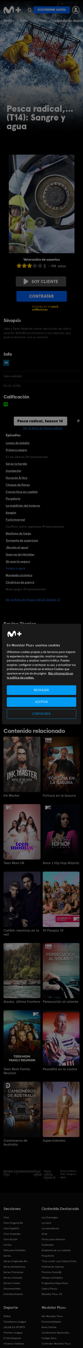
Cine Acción (11, 1239)
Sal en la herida (16, 463)
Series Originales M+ (16, 1261)
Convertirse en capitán (22, 492)
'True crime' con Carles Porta (59, 1261)
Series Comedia (13, 1277)
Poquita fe (48, 1255)
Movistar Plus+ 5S (52, 1294)
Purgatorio (13, 498)
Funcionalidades (51, 1321)
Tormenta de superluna (22, 540)
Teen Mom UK (14, 863)
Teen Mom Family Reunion (17, 1071)
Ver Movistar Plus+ (52, 1316)
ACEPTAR (41, 702)
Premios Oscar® (51, 1272)
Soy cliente (41, 281)
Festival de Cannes (53, 1266)
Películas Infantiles (15, 1250)
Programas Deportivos (55, 1283)
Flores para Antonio (53, 1239)
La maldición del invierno (23, 505)
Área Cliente (49, 1327)
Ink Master (12, 796)
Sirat (44, 1233)
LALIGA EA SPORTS (14, 1327)
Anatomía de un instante (56, 1250)
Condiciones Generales (55, 1332)
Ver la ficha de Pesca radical (42, 428)
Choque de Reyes (18, 484)
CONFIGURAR (41, 713)
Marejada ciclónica (19, 575)
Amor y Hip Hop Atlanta (61, 863)
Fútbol (40, 20)
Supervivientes (54, 1141)
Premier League (13, 1332)
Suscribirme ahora (51, 9)
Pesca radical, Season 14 (40, 421)
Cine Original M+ (13, 1222)
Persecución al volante (60, 1002)
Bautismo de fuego (18, 533)
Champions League (15, 1321)
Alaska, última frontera (22, 1002)
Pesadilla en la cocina (60, 1069)
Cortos (7, 1244)
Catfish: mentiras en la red (21, 932)
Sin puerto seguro (18, 561)
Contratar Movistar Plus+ (56, 1343)
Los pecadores (50, 1228)
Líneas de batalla (17, 443)
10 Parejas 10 (53, 930)
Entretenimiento (13, 1294)
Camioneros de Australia (15, 1142)
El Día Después (12, 1338)
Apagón (11, 512)
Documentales (12, 1288)
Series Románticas (14, 1266)
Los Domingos (50, 1217)
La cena (46, 1222)
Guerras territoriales (20, 554)
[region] (41, 674)
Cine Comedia (12, 1233)
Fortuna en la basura (59, 796)
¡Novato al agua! (17, 547)
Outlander (48, 1244)
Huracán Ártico (16, 477)
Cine (24, 20)
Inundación (13, 470)
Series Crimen (12, 1283)
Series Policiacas (13, 1272)
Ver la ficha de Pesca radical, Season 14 (33, 599)
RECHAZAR (41, 690)
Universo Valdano (14, 1343)
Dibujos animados (52, 1277)
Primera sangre (16, 450)
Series (9, 20)
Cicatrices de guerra (20, 582)
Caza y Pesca (49, 1288)
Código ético (49, 1338)
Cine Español (11, 1228)
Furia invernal (15, 519)
